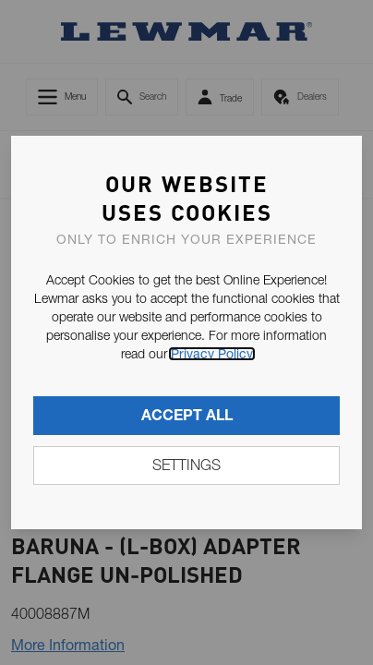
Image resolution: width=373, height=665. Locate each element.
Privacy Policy (212, 353)
